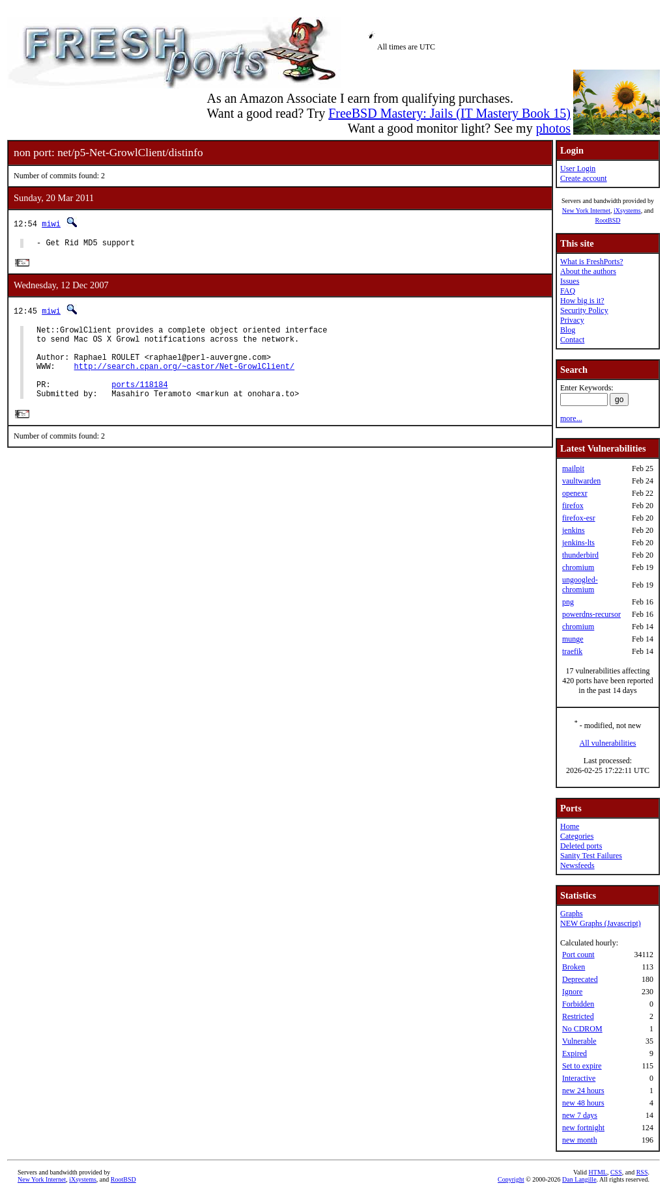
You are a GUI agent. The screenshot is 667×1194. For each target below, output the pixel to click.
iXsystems (627, 210)
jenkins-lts (578, 542)
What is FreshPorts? (591, 261)
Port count (578, 954)
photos (553, 128)
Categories (576, 836)
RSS (642, 1172)
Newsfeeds (577, 865)
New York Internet (586, 210)
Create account (583, 178)
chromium (578, 567)
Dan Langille (579, 1179)
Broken (573, 966)
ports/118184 (139, 400)
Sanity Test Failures (591, 855)
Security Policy (584, 310)
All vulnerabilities (608, 743)
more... (571, 418)
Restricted (578, 1016)
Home (569, 826)
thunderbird (580, 555)
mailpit (573, 468)
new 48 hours (583, 1102)
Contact (572, 339)
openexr (575, 493)
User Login (577, 168)
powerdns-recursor (591, 614)
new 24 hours (583, 1090)
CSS (616, 1172)
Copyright (511, 1179)
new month (579, 1140)
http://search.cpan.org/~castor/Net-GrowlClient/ (184, 378)
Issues (569, 281)
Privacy (572, 320)
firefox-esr (578, 517)
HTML (598, 1172)
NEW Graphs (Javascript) (600, 923)
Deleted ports (581, 845)
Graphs (571, 913)
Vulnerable (579, 1041)
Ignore (572, 991)
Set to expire (582, 1065)
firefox (573, 505)
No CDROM (582, 1028)
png (568, 601)
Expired (574, 1053)
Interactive (578, 1078)
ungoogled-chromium (580, 584)
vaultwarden (581, 480)
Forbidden (578, 1004)
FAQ (567, 290)
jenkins (573, 530)
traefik (572, 651)
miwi (51, 223)
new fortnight (583, 1127)
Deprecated (580, 979)
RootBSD (608, 220)
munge (573, 639)
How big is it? (582, 300)
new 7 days (579, 1115)
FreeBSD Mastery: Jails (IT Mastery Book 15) (449, 113)
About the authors (588, 271)
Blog (567, 329)
